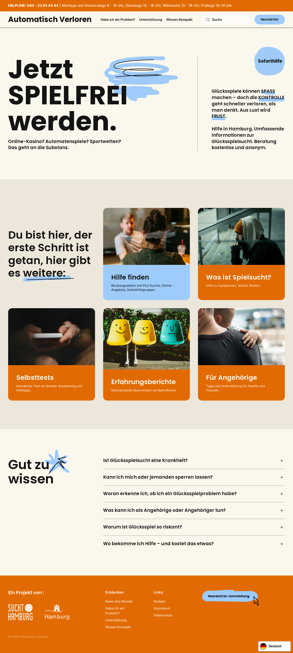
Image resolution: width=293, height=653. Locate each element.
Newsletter (270, 19)
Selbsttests (35, 377)
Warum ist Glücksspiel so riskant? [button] (142, 527)
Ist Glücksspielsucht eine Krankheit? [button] (145, 461)
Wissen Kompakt (118, 627)
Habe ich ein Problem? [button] (118, 19)
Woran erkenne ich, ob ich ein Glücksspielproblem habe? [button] (170, 494)
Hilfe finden (130, 277)
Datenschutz (163, 615)
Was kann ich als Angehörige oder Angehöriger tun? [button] (164, 510)
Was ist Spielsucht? (238, 277)
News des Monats (118, 601)
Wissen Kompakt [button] (179, 19)
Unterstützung (116, 620)
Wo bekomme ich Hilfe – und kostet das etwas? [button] (158, 544)
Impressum (162, 608)
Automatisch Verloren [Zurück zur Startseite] (50, 19)
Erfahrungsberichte (143, 381)
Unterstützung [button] (150, 19)
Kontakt (159, 601)
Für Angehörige (231, 377)
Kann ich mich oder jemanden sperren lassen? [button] (158, 477)
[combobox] (226, 19)
